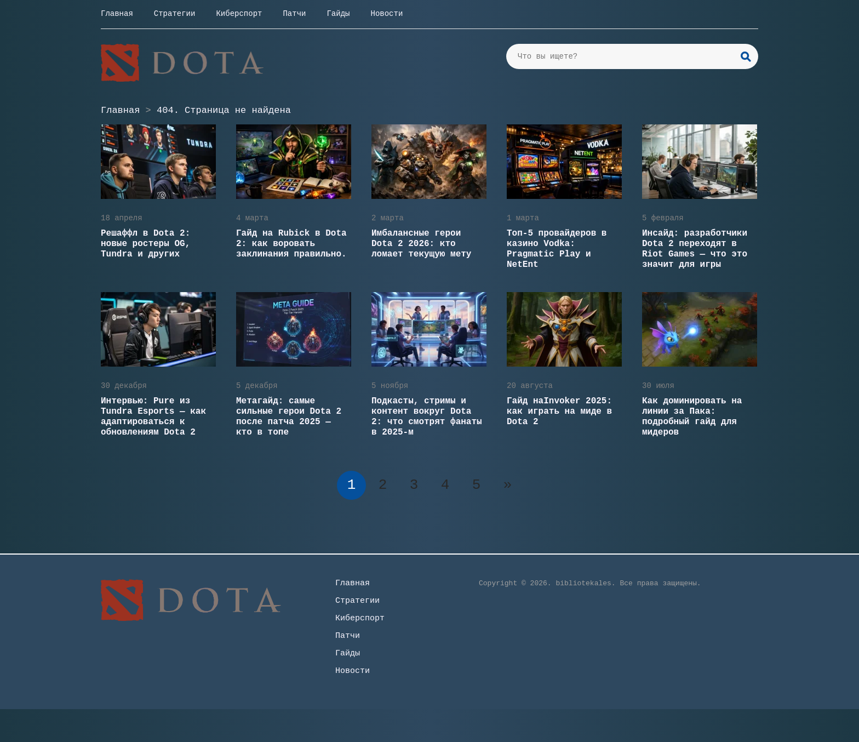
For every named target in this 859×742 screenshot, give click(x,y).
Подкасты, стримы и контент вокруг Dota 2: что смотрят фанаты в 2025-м (426, 416)
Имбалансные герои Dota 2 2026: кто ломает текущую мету (421, 244)
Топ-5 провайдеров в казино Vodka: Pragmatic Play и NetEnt (556, 249)
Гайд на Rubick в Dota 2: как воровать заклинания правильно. (291, 244)
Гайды (338, 13)
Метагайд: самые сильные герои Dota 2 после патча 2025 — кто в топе (288, 416)
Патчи (294, 13)
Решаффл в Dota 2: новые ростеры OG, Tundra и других (145, 244)
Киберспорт (239, 13)
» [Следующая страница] (507, 485)
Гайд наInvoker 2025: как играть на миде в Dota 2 (559, 411)
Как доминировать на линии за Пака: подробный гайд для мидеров (692, 416)
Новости (386, 13)
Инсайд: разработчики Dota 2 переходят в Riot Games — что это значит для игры (694, 249)
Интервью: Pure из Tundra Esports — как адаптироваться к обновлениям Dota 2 (153, 416)
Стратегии (175, 13)
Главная (117, 13)
